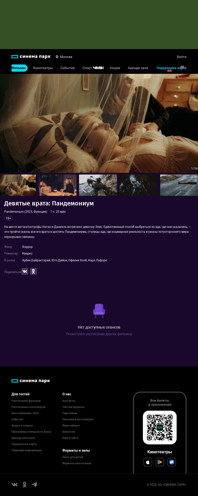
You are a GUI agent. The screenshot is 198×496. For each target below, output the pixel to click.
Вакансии (68, 431)
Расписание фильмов (26, 400)
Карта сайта (70, 437)
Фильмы (18, 68)
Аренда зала (138, 68)
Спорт (95, 68)
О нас (66, 394)
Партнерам (69, 413)
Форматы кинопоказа (76, 463)
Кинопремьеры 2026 (25, 413)
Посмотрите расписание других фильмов (99, 334)
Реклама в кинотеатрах (78, 419)
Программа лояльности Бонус (31, 431)
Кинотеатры (43, 68)
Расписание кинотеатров (28, 407)
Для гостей (20, 394)
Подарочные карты (24, 444)
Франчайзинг (71, 425)
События (67, 68)
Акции (115, 68)
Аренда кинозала (23, 437)
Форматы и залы (76, 450)
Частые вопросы (73, 407)
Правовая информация (27, 450)
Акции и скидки (22, 425)
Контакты (68, 400)
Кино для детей (72, 457)
